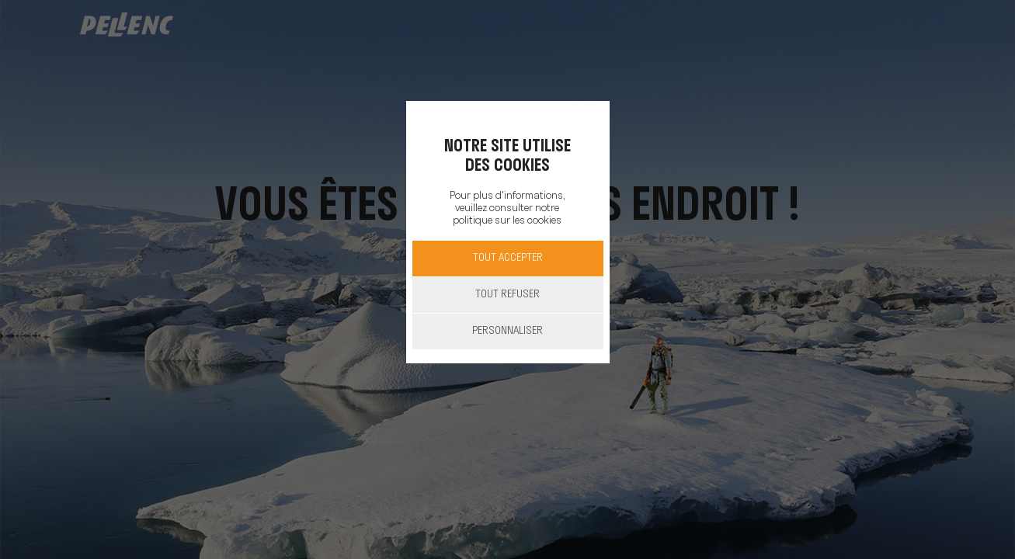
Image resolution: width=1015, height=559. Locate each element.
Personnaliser (507, 331)
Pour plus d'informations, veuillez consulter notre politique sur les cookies (507, 208)
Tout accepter (508, 258)
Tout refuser (507, 294)
